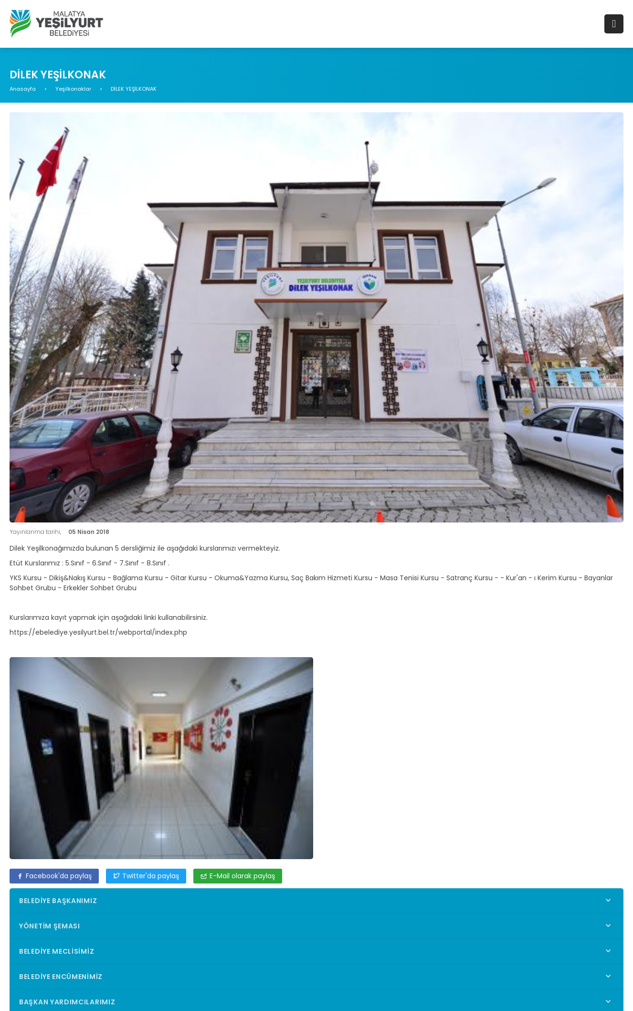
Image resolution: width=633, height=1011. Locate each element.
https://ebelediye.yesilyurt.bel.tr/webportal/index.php (98, 632)
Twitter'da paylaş (146, 876)
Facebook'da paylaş (54, 876)
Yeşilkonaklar (73, 89)
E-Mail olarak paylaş (237, 876)
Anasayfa (23, 89)
